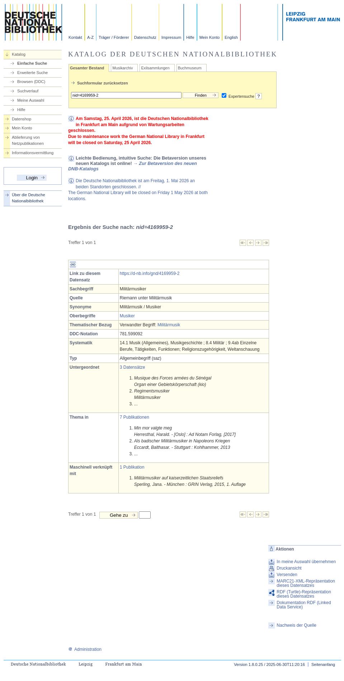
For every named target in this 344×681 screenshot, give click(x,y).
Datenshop (21, 119)
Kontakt (75, 37)
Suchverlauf (27, 91)
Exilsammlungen (155, 68)
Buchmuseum (190, 68)
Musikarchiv (122, 68)
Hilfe (190, 37)
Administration (85, 649)
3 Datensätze (132, 367)
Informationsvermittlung (32, 153)
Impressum (171, 37)
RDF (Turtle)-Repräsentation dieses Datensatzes (304, 594)
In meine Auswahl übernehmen (306, 561)
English (231, 37)
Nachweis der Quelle (296, 625)
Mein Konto (209, 37)
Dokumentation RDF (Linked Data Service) (304, 604)
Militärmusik (168, 324)
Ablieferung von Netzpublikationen (28, 140)
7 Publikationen (134, 417)
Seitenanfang (323, 664)
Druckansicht (289, 568)
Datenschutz (145, 37)
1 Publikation (132, 467)
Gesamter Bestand (87, 68)
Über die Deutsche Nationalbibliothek (28, 198)
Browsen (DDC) (31, 81)
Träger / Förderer (114, 37)
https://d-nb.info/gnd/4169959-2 (150, 273)
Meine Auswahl (30, 100)
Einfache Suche (32, 63)
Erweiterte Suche (32, 72)
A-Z (90, 37)
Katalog (18, 54)
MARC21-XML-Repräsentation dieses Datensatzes (306, 583)
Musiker (127, 315)
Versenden (287, 574)
